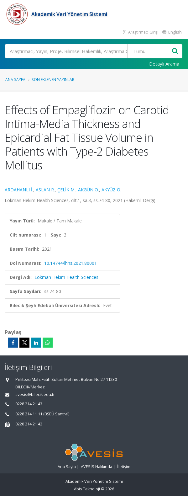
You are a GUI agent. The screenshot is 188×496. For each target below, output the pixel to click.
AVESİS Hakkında (96, 466)
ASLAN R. (45, 190)
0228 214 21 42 (28, 424)
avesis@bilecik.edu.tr (35, 394)
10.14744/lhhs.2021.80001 (70, 263)
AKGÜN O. (88, 190)
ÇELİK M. (66, 190)
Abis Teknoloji (87, 489)
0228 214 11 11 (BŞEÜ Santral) (42, 414)
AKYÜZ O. (111, 190)
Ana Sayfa (15, 79)
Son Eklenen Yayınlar (53, 79)
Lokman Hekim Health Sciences (66, 277)
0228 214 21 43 (28, 404)
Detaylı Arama (164, 64)
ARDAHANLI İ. (19, 190)
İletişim (123, 466)
